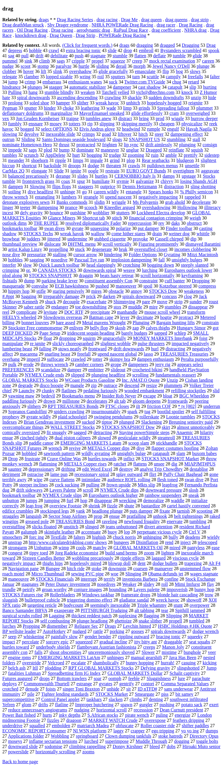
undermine (77, 238)
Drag (211, 45)
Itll (35, 667)
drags (44, 19)
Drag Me (129, 19)
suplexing (128, 615)
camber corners (89, 364)
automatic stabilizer (87, 87)
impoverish (177, 589)
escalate (78, 662)
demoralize (153, 500)
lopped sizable (59, 76)
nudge (8, 66)
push (79, 55)
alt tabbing (144, 610)
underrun (211, 406)
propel (98, 60)
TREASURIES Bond (75, 521)
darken (109, 296)
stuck (80, 249)
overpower (199, 605)
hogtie (166, 317)
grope (116, 364)
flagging (151, 615)
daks (175, 223)
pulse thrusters (151, 343)
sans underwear (178, 688)
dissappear (198, 306)
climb (44, 60)
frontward (97, 348)
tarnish (183, 510)
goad (106, 134)
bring (144, 118)
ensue (114, 516)
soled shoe (39, 102)
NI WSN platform (89, 730)
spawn (126, 704)
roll (164, 584)
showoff (194, 599)
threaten (113, 165)
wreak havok (72, 233)
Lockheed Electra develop (161, 212)
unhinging (152, 537)
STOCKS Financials (55, 579)
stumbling (176, 139)
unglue (132, 149)
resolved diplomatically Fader (93, 223)
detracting (102, 432)
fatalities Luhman (24, 673)
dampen (15, 186)
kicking (210, 662)
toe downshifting (91, 306)
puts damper (141, 510)
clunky (48, 390)
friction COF (159, 406)
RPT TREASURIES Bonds (73, 406)
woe (114, 573)
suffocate (55, 359)
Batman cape (101, 317)
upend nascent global (117, 354)
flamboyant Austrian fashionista (106, 647)
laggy (118, 730)
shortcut (29, 165)
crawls (134, 165)
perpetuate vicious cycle (159, 531)
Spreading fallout (173, 108)
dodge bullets (164, 563)
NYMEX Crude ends (44, 374)
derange (63, 176)
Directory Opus (204, 736)
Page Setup (49, 333)
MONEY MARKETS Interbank (162, 338)
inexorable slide (60, 134)
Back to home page (20, 761)
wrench (55, 448)
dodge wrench (206, 631)
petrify (28, 589)
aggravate (210, 170)
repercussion (140, 223)
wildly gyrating (95, 453)
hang (32, 92)
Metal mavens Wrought (104, 322)
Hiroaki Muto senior (201, 746)
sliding (102, 66)
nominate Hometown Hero (27, 144)
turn (136, 76)
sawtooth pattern (59, 453)
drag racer (166, 24)
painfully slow (64, 636)
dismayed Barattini (202, 244)
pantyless (196, 547)
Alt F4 (214, 563)
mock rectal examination (172, 60)
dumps (212, 730)
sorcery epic (57, 641)
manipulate (12, 343)
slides (83, 176)
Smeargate (144, 694)
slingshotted (188, 667)
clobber (9, 71)
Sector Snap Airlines (67, 516)
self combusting (55, 620)
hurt (76, 155)
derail (121, 66)
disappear (103, 500)
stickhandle (166, 442)
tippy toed (38, 552)
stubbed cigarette (110, 238)
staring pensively (68, 291)
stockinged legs (54, 510)
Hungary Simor (191, 327)
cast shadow (149, 87)
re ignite (37, 343)
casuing (188, 662)
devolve (31, 134)
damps (169, 176)
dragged (167, 45)
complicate (26, 312)
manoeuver (126, 285)
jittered (53, 238)
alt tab (120, 401)
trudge (115, 155)
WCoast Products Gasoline (90, 380)
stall (196, 139)
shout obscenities (65, 652)
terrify (109, 579)
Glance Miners (61, 217)
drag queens (176, 19)
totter (97, 359)
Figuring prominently (158, 244)
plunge (203, 66)
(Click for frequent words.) (87, 45)
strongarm (17, 547)
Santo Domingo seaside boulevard (73, 139)
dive (140, 448)
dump (29, 280)
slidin (99, 202)
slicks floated (44, 526)
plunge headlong (92, 620)
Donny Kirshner (128, 746)
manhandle (127, 312)
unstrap (15, 542)
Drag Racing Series (75, 19)
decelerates (97, 401)
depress (15, 50)
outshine (78, 212)
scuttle (153, 76)
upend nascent (118, 197)
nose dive (11, 254)
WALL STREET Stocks (72, 427)
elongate (39, 170)
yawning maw (21, 395)
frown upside (118, 484)
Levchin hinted (137, 626)
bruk (123, 249)
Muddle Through (151, 741)
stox (117, 306)
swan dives (54, 228)
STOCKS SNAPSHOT (50, 275)
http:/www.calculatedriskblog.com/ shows (68, 542)
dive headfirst (40, 191)
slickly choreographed (72, 343)
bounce (56, 212)
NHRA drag (195, 30)
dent (142, 563)
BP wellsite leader (19, 631)
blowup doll (119, 563)
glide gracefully (113, 71)
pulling (92, 484)
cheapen (166, 123)
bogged (27, 128)
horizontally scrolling (55, 751)
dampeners (138, 364)
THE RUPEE (46, 223)
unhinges (115, 657)
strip (178, 301)
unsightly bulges (187, 259)
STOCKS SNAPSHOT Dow (128, 427)
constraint (148, 280)
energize (182, 715)
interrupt (89, 579)
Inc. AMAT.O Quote (141, 380)
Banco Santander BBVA (24, 610)
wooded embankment (144, 390)
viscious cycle (185, 558)
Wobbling (60, 736)
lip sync (131, 144)
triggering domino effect (89, 599)
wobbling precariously (93, 558)
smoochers (12, 537)
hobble (35, 50)
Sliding (28, 139)
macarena (28, 354)
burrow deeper (204, 118)
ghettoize (123, 620)
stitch (117, 217)
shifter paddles (195, 725)
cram (174, 113)
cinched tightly (34, 437)
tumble (179, 55)
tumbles (9, 155)
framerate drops (135, 594)
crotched (10, 688)
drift (39, 55)
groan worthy (54, 589)
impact (8, 641)
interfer (9, 265)
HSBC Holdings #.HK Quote (185, 626)
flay (210, 584)
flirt (152, 474)
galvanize (145, 181)
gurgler (146, 704)
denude (32, 688)
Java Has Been (182, 657)
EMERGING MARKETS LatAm (69, 657)
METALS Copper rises (85, 463)
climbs (136, 699)
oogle (93, 170)
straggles (10, 516)
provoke (140, 238)
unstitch (71, 526)
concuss (169, 296)
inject (185, 542)
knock (187, 92)
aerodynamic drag (93, 30)
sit (128, 688)
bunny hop (204, 589)
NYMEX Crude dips (119, 490)
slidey (148, 584)
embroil (146, 50)
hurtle (83, 66)
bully (173, 537)
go (84, 191)
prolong (15, 102)
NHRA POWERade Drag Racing (122, 24)
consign (210, 144)
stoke (96, 568)
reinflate (176, 149)
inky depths (69, 715)
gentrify (126, 683)
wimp (63, 547)
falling (45, 348)
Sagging (28, 296)
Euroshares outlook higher (113, 495)
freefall (84, 354)
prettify (190, 155)
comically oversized (20, 432)
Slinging (133, 573)
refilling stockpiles (188, 390)
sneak (193, 495)
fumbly (14, 123)
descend (131, 385)
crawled (78, 359)
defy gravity (31, 212)
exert (214, 704)
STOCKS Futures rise (22, 594)
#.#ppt (8, 296)
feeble (134, 678)
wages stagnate (204, 573)
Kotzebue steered (175, 285)
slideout (118, 369)
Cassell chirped (169, 238)
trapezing (193, 563)
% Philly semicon (196, 191)
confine (171, 579)
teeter (25, 207)
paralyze (63, 66)
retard (193, 81)
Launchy (27, 390)
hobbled (29, 453)
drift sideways (29, 490)
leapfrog (169, 484)
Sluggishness (159, 678)
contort (147, 683)
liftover (125, 134)
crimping (10, 270)
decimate (144, 317)
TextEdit (58, 537)
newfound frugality (142, 521)
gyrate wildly (38, 416)
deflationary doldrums (23, 113)
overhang (11, 359)
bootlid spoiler (170, 411)
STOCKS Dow (163, 291)
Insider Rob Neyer (119, 395)
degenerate (102, 249)
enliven (76, 327)
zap (135, 327)
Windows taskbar (98, 594)
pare (146, 301)
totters (74, 123)
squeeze (117, 60)
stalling (59, 254)
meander (16, 160)
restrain (112, 170)
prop (98, 516)
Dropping (201, 280)
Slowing (37, 186)
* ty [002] (187, 406)
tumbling (198, 521)
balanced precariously (28, 176)
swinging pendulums (113, 416)
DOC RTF (73, 312)
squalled (37, 725)
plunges (35, 87)
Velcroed (56, 662)
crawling (113, 97)
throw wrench (15, 197)
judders (33, 238)
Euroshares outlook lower (188, 270)
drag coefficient (166, 30)
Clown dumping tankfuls (128, 736)
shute (129, 505)
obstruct (194, 223)
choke (68, 108)
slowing (9, 134)
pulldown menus (162, 165)
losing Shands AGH (198, 181)
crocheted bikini (147, 369)
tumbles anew (98, 118)
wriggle (119, 202)
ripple (60, 160)
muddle (135, 306)
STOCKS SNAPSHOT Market (170, 458)
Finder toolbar (179, 228)
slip (192, 87)
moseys (15, 741)
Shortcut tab (93, 217)
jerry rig (162, 364)
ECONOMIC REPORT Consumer (34, 730)
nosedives (106, 584)
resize (151, 385)
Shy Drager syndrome (67, 24)
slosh (193, 490)
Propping (31, 626)
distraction (174, 186)
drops (44, 678)
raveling (109, 521)
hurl (155, 348)
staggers (85, 186)
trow (209, 594)
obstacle (116, 291)
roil (100, 76)
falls (39, 652)
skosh (120, 327)
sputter (30, 108)
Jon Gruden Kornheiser (37, 118)
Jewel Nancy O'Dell (171, 66)
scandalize (50, 369)
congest (15, 552)
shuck (50, 301)
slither (83, 102)
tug (147, 411)
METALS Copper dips (108, 448)
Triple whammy (152, 605)
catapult (175, 87)
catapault (161, 453)
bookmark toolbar (18, 495)
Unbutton (42, 547)
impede (15, 149)
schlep (180, 333)
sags (61, 60)
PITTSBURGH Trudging (104, 610)
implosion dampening (131, 259)
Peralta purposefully (199, 359)
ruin (155, 155)
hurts (47, 715)
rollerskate (149, 416)
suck (113, 81)
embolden (61, 725)
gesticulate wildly (134, 437)
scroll (88, 490)
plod (48, 149)
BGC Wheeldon (194, 395)
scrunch (31, 155)
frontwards (178, 401)
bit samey (184, 694)
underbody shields (53, 647)
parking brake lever (60, 280)
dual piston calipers (73, 437)
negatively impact (18, 563)
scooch (90, 207)
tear (164, 610)
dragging (144, 45)
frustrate (32, 458)
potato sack (191, 704)
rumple (153, 128)
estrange (84, 683)
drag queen (151, 19)
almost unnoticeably (195, 427)
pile (30, 694)
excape (149, 395)
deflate (159, 55)
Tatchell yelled (115, 92)
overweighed (198, 113)
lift (43, 71)
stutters (123, 212)
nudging (81, 709)
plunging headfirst (108, 374)
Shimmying (124, 301)
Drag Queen (61, 35)
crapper (138, 730)
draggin (86, 275)
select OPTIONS (56, 128)
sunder (196, 301)
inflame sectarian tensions (53, 741)
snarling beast (57, 354)
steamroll (166, 437)
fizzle (112, 505)
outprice (107, 186)
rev (161, 223)
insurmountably (105, 411)
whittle (203, 233)
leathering (90, 108)
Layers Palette (62, 490)
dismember (57, 626)
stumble (120, 55)
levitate (50, 312)
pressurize (36, 254)
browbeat (11, 238)
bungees (121, 542)
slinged (91, 526)
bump (64, 149)
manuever (163, 568)
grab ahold (175, 202)
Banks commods (72, 202)
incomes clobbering (192, 249)
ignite (76, 170)
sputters (118, 76)
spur (81, 181)
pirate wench (137, 715)
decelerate (201, 202)
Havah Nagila (198, 128)
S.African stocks (102, 715)
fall (162, 259)
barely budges (134, 333)
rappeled (193, 197)
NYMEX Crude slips (62, 495)
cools (81, 547)
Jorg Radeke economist (76, 552)
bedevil (48, 395)
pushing (167, 704)
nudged (79, 631)
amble (171, 155)
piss (164, 694)
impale (96, 160)
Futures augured (17, 678)
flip (165, 71)
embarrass (51, 81)
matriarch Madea (93, 725)
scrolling (140, 374)
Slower (148, 652)
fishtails (9, 280)
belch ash (17, 667)
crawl (54, 50)
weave (129, 270)
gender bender (98, 636)
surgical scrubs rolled (22, 615)
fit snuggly (56, 432)
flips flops (61, 186)
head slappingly (101, 265)
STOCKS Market (112, 694)
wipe (37, 479)
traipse (72, 118)
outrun (8, 139)
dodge (93, 165)
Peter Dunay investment (67, 584)
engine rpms (19, 657)
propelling (58, 249)
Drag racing (62, 30)
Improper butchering (94, 704)
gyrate (77, 228)
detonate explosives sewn (26, 202)
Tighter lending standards (65, 694)
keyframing (192, 275)
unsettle (192, 165)
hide (212, 97)
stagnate (98, 55)
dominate (85, 149)
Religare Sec (86, 626)
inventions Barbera (139, 579)
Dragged (154, 149)
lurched (91, 741)
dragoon (73, 720)
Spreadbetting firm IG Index (74, 673)
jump (13, 81)
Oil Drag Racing (32, 30)
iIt (138, 406)
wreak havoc (107, 102)
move (162, 301)
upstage (189, 176)
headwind (131, 128)
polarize (123, 228)
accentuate (91, 531)
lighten (167, 552)
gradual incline (113, 641)
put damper (148, 228)
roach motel (13, 573)
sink (28, 60)
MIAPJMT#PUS (200, 463)
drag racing (106, 19)
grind (115, 160)
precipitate (100, 312)
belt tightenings (188, 516)
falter (215, 76)
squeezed (84, 641)
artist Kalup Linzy (25, 249)
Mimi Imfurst (187, 584)
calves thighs (158, 327)
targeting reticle (42, 605)
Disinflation (147, 542)
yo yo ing (190, 730)
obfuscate (125, 725)
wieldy (213, 537)
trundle (8, 589)
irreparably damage (61, 296)
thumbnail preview (19, 244)
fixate (164, 510)
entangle (133, 191)
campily (173, 76)
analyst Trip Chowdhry (161, 469)
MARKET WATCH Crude (112, 720)
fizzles (53, 720)
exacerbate (96, 301)
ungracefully (114, 338)
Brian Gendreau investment (49, 422)
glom (26, 704)
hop (83, 500)
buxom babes (204, 453)
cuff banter (175, 280)
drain (157, 233)
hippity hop (18, 291)
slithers (34, 406)
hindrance (11, 87)
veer (212, 652)
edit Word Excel (97, 469)
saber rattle (34, 306)
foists (51, 688)
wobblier (101, 212)
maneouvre (18, 579)
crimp (30, 81)
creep (137, 60)
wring (85, 76)
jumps (31, 500)
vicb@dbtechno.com (155, 92)
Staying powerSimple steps (144, 432)
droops (74, 165)
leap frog (34, 505)
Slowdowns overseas (62, 317)
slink (57, 71)
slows (195, 71)
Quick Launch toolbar (59, 265)
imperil (33, 359)
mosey (56, 123)
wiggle (177, 118)
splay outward (129, 474)
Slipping (174, 615)
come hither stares (128, 233)
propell (175, 620)
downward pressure (163, 490)
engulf (173, 128)
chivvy (167, 181)
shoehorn (39, 160)
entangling (45, 197)
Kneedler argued (119, 207)
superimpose (117, 741)
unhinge (67, 191)
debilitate (59, 55)
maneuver (110, 149)
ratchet (120, 463)
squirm (89, 338)
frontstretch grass (38, 181)
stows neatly (69, 348)
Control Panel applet (60, 699)
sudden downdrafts (166, 97)
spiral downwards (33, 97)
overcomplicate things (23, 427)
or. (28, 270)
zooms (88, 751)
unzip (196, 97)
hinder (50, 108)
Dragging (190, 45)
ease (216, 547)
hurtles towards (102, 458)
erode (28, 364)
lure (181, 678)
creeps (149, 647)
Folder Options (143, 254)
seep (12, 636)
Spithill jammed (190, 610)
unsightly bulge (131, 453)
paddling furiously (19, 401)
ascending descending (77, 97)
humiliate (100, 181)
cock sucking (67, 484)
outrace (110, 385)
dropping (67, 338)
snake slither (150, 620)
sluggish (10, 599)
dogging (181, 741)
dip (193, 238)
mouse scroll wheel (162, 312)
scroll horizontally (158, 275)
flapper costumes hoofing (175, 448)
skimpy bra (119, 359)
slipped (77, 374)
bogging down (160, 265)
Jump (211, 667)
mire (153, 306)
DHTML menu (82, 244)
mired (175, 547)
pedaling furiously (100, 390)
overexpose (155, 720)
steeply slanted (194, 265)
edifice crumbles (17, 510)
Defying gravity (155, 667)
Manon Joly (173, 647)
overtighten (183, 170)
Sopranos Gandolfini (27, 411)
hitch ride (75, 568)
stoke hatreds (170, 736)
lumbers (69, 197)
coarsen (140, 568)
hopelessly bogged (164, 102)
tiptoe (107, 422)
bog (179, 71)
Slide (59, 170)
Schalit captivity (185, 673)
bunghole (192, 652)
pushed (102, 285)
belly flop (99, 327)
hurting (209, 87)
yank (80, 510)
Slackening (151, 422)
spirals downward (138, 296)
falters (79, 537)
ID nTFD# (147, 688)
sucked (88, 422)
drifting (68, 469)
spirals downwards (168, 631)
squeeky (195, 636)
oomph (114, 678)
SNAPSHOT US (144, 139)
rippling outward (133, 636)
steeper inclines (33, 484)
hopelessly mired (85, 563)
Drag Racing (190, 24)
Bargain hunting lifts (176, 322)
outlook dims (14, 223)
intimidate (91, 479)
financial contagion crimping (156, 217)
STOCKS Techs (38, 233)
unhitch (133, 102)
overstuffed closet (151, 249)
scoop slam (138, 442)
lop (127, 531)
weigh (195, 217)
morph (140, 66)
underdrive (12, 725)
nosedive (59, 259)
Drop (13, 458)
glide (197, 55)
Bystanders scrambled (180, 50)
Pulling (14, 92)
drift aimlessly (158, 144)
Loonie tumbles (180, 416)
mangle (77, 385)
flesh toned (167, 479)
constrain (210, 322)
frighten (109, 144)
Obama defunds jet (165, 573)
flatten (140, 55)
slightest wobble (115, 343)
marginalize (61, 113)
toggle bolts (207, 741)
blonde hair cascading (177, 594)
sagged (79, 432)
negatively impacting (158, 197)
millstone (71, 401)
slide (112, 50)
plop (131, 160)
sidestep (212, 155)
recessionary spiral (91, 474)
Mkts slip (146, 484)
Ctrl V (194, 531)
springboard (87, 736)
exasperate (64, 610)
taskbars (94, 699)
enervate (174, 521)
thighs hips (52, 563)
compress (207, 285)
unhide (113, 688)
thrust (64, 144)
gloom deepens (147, 401)
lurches (9, 626)
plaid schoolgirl (72, 416)
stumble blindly (58, 92)
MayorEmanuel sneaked (101, 113)
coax (65, 181)
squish (197, 149)
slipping (107, 123)
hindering (113, 254)
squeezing (99, 228)
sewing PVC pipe (87, 573)
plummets (173, 385)
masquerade (13, 285)
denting (156, 699)
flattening (48, 463)
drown (49, 401)
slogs (117, 139)
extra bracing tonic (83, 50)
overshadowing (156, 207)
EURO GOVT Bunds (146, 170)
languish (34, 516)
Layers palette (147, 589)
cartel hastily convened (188, 505)
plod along (12, 275)
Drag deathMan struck (23, 24)
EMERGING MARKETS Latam (90, 442)
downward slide (23, 746)
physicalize (191, 123)
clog (188, 296)
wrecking (127, 500)
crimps (88, 134)
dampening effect (186, 134)
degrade (25, 385)
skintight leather (59, 531)
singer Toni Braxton (81, 688)
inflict (128, 458)
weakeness (194, 291)
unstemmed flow (195, 568)
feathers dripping (188, 720)
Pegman (9, 108)
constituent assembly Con (108, 280)
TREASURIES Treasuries (184, 354)
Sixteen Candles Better (43, 558)
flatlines (69, 390)
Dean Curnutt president (181, 709)
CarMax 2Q (13, 170)
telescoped (207, 542)
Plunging (141, 322)
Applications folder (26, 736)
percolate (30, 641)
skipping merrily (136, 123)
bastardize (150, 505)
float (48, 338)
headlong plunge (107, 510)
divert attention (158, 526)
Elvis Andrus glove (97, 128)
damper (74, 369)
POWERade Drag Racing (122, 35)
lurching (149, 270)
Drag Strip (85, 35)
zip (94, 385)
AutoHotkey (54, 631)
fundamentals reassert (176, 374)
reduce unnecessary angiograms (37, 709)
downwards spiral (99, 270)
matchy (100, 547)
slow (27, 265)
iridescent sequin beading (90, 333)
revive (75, 448)
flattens (140, 463)
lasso (148, 354)
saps (33, 149)
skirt (166, 427)
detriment (11, 474)
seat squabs (199, 641)
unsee (159, 463)
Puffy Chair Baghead (182, 474)
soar (98, 678)
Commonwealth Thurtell (46, 683)
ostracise (35, 474)
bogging (94, 155)
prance (71, 207)
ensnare (35, 123)
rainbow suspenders (163, 495)
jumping (52, 500)
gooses (137, 631)
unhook (160, 516)
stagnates (30, 584)
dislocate (52, 244)
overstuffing (13, 526)
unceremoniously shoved (111, 652)
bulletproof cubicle (42, 599)
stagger (55, 87)
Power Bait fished (19, 715)
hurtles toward (15, 647)
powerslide (18, 751)
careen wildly (106, 191)
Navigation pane (23, 568)
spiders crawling (69, 411)
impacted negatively (190, 343)
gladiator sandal (134, 599)
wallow (98, 233)
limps (78, 160)
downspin (117, 568)
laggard (159, 558)
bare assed (65, 322)
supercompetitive (18, 699)
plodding (53, 667)
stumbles (173, 306)
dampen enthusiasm (155, 359)
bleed (155, 746)
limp (127, 108)
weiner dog (179, 233)
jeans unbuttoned (121, 526)
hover (28, 71)
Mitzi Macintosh (202, 254)
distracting (175, 348)
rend (169, 542)
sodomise (53, 746)
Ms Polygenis (145, 202)
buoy (112, 531)
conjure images (88, 589)
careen (208, 60)
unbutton (10, 500)
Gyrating (172, 254)
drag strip (200, 19)
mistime (169, 652)
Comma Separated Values (185, 683)
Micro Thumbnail (47, 573)
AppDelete (55, 155)
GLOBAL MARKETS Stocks (30, 380)
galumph (29, 531)
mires (96, 291)
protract (186, 317)
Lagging (56, 615)
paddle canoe (41, 442)
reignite (195, 102)
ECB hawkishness (72, 285)
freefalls (195, 76)
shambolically (106, 662)
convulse (39, 285)
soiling (14, 191)
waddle (177, 500)
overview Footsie (65, 505)
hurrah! (168, 662)
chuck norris (124, 537)
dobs (171, 746)
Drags (110, 626)
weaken (87, 92)
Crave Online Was (64, 458)
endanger (59, 306)
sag (11, 55)
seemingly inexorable (110, 605)
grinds (144, 108)
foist (203, 338)
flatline (61, 704)
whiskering (33, 636)
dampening (47, 207)
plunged (126, 422)
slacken (116, 699)
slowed (104, 437)
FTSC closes (117, 406)
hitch (143, 134)
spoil (147, 285)
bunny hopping (140, 662)
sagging (37, 259)
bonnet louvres (35, 322)
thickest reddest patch (91, 615)
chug (176, 81)
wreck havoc (167, 599)
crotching (131, 265)
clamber (31, 76)
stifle (41, 291)
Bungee (53, 568)
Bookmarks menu (78, 395)
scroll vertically (117, 244)
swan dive (194, 479)
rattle (98, 631)
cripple (78, 60)
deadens (192, 537)
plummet (204, 108)
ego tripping (163, 730)
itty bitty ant (145, 641)
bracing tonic (168, 636)
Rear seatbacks (156, 160)
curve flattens (62, 479)
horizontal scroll (111, 709)
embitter (96, 369)
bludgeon (185, 160)
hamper (63, 102)
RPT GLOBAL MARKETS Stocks (101, 667)
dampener (122, 87)
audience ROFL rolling (128, 479)
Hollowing (187, 207)
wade (111, 108)
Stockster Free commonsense (35, 327)
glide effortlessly (147, 113)
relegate (9, 76)
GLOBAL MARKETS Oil (138, 547)
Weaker (129, 584)
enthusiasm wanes (85, 81)
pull (24, 55)
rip (90, 123)
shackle (135, 97)
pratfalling (136, 516)
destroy (126, 469)
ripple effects (133, 558)
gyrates (105, 683)
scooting (204, 510)
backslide (52, 165)
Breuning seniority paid (191, 422)
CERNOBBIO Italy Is (135, 176)
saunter (14, 469)
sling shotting (203, 186)
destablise (199, 469)
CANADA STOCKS (57, 270)
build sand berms (121, 552)
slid (216, 390)
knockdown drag (30, 35)
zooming (136, 155)
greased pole (36, 521)
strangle (91, 197)
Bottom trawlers (72, 678)
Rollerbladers (62, 594)
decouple (71, 301)
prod (160, 118)
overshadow (80, 71)
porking (117, 631)
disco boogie (51, 385)
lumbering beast (17, 348)
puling (162, 715)
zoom (149, 552)
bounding (117, 589)
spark (132, 411)
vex (5, 118)
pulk (12, 364)
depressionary (41, 469)
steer (159, 134)
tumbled (196, 620)
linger (7, 207)
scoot (25, 66)
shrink (94, 505)
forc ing (36, 537)
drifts (43, 704)
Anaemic (184, 432)
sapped (160, 333)
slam (180, 453)
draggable (173, 641)
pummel (9, 60)
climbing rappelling (87, 746)
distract (125, 118)
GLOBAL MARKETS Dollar (135, 673)
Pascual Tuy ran (89, 259)
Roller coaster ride (158, 725)
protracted (85, 144)
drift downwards (129, 348)
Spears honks (160, 191)
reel (5, 312)
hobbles (15, 259)
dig (174, 463)
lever (125, 317)
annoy (136, 291)
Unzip (172, 380)
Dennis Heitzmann (139, 186)
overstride (31, 662)
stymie (122, 181)
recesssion (143, 709)
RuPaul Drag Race (131, 30)
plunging (187, 144)
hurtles (101, 176)
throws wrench (54, 364)
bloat (167, 395)
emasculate (145, 71)
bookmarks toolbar (19, 228)
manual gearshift (146, 657)
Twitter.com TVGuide (144, 81)
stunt (178, 605)
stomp (43, 66)
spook (213, 50)
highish (99, 537)
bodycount (73, 605)
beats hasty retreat (117, 275)
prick (91, 296)
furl (69, 500)
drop (127, 50)
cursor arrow (85, 254)
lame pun (58, 474)
